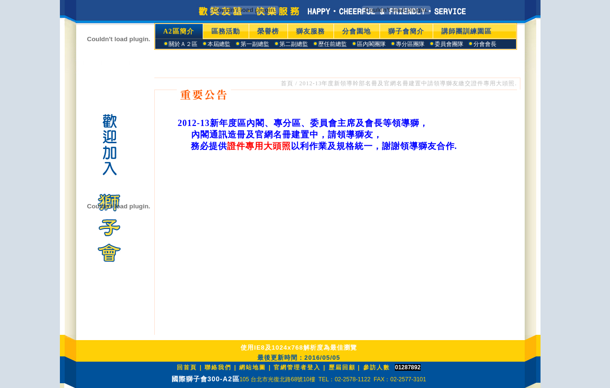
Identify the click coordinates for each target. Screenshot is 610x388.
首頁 (287, 83)
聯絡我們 (218, 367)
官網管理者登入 (297, 367)
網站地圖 (252, 367)
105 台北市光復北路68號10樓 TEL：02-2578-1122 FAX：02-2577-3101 (333, 379)
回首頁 (187, 367)
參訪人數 (376, 367)
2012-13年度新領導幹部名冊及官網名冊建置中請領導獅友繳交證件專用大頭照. (408, 83)
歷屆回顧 (342, 367)
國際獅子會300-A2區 (206, 379)
